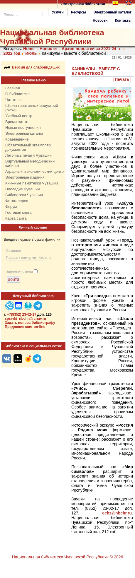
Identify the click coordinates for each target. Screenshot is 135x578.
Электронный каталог (112, 12)
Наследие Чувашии (22, 189)
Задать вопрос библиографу (30, 323)
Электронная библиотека (83, 4)
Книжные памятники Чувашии (31, 183)
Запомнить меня (19, 272)
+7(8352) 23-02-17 (21, 314)
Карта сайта (15, 218)
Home (29, 48)
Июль (31, 53)
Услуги (58, 12)
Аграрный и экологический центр (34, 171)
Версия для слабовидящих (32, 67)
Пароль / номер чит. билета (28, 258)
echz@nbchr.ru (117, 513)
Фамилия (13, 251)
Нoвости (48, 48)
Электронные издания (25, 177)
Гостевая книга (18, 212)
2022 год (12, 53)
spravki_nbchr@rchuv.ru (25, 319)
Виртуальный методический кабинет (30, 163)
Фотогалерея (16, 201)
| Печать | (122, 79)
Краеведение (16, 139)
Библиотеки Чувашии (24, 195)
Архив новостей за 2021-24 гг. (92, 48)
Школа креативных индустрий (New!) (31, 107)
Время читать (17, 121)
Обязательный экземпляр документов (28, 147)
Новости (100, 20)
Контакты (123, 20)
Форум (11, 206)
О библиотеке (17, 94)
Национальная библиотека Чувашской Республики (52, 37)
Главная (12, 88)
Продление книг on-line (25, 327)
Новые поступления (23, 127)
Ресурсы (78, 12)
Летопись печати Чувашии (28, 155)
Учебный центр (18, 116)
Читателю (14, 100)
